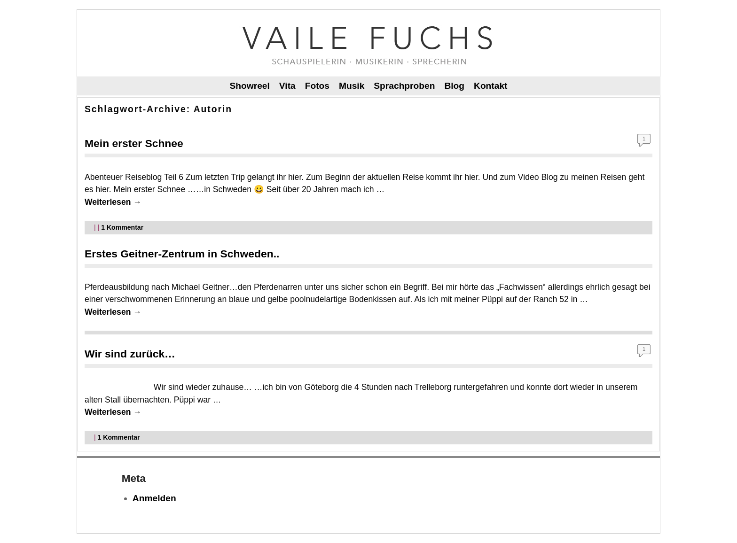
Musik (351, 86)
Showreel (250, 86)
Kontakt (490, 86)
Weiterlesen (113, 202)
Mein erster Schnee (134, 143)
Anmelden (154, 498)
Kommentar (122, 227)
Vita (287, 86)
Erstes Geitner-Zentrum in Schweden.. (182, 254)
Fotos (317, 86)
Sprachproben (404, 86)
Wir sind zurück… (130, 354)
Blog (454, 86)
